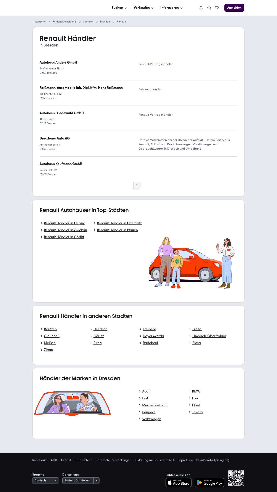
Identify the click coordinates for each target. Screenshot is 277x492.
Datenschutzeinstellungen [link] (113, 460)
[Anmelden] (234, 8)
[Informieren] (172, 8)
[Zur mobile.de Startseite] (65, 8)
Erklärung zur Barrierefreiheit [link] (154, 460)
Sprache (38, 474)
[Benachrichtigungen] (201, 8)
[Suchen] (120, 8)
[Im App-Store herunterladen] (180, 482)
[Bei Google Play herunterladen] (209, 482)
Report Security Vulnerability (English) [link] (203, 460)
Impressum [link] (39, 460)
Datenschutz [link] (83, 460)
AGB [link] (54, 460)
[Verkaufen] (144, 8)
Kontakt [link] (65, 460)
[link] (209, 7)
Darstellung (70, 474)
